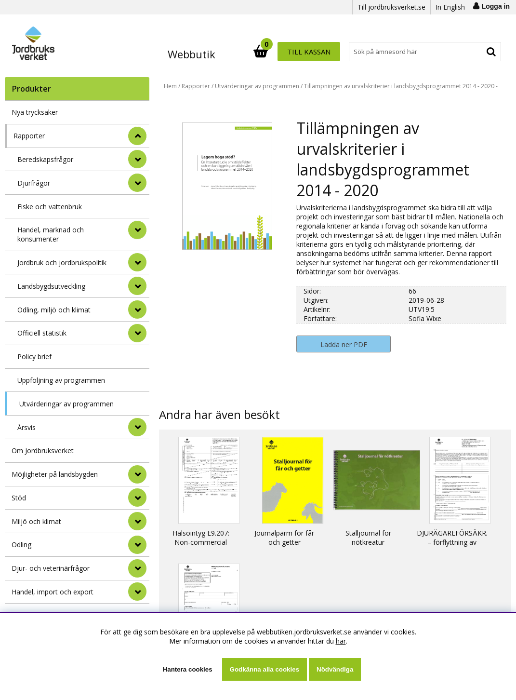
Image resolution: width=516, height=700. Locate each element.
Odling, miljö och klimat (54, 309)
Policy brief (34, 356)
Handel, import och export (52, 591)
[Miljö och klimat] (137, 521)
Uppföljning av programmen (61, 380)
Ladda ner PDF (343, 344)
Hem (170, 86)
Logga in (496, 6)
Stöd (19, 497)
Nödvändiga (335, 669)
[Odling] (137, 544)
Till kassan (469, 51)
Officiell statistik (41, 332)
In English (450, 7)
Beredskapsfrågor (45, 159)
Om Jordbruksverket (43, 450)
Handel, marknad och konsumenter (50, 234)
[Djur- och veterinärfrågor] (137, 568)
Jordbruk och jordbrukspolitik (61, 262)
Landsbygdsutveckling (51, 286)
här (341, 641)
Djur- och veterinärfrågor (51, 568)
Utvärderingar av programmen (66, 403)
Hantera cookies (187, 669)
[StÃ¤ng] (137, 136)
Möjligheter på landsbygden (55, 474)
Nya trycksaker (35, 112)
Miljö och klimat (36, 521)
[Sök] (300, 51)
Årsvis (26, 427)
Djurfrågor (33, 183)
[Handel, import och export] (137, 591)
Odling (21, 544)
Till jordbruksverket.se (391, 7)
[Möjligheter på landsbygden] (137, 474)
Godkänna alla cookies (264, 669)
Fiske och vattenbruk (49, 206)
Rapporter (29, 135)
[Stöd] (137, 497)
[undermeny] (137, 159)
